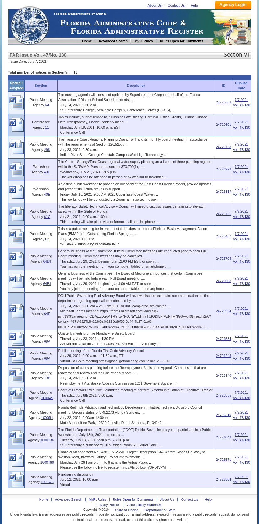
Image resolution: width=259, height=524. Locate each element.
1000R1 (47, 418)
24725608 (223, 281)
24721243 (223, 356)
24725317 (223, 191)
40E (47, 194)
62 (47, 239)
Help (194, 5)
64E (47, 313)
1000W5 (47, 482)
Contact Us (176, 5)
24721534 (223, 339)
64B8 (47, 261)
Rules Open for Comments (133, 499)
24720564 (223, 311)
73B (47, 378)
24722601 (223, 124)
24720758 (223, 147)
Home (29, 25)
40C (47, 172)
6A (47, 105)
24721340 (223, 375)
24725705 (223, 258)
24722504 (223, 479)
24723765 (223, 214)
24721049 (223, 437)
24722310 (223, 415)
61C (47, 217)
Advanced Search (68, 499)
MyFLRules (97, 499)
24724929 (223, 169)
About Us (155, 5)
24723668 (223, 102)
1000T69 (47, 462)
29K (47, 150)
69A (47, 341)
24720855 (223, 395)
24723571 (223, 459)
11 (47, 127)
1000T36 (47, 440)
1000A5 (47, 398)
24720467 (223, 236)
